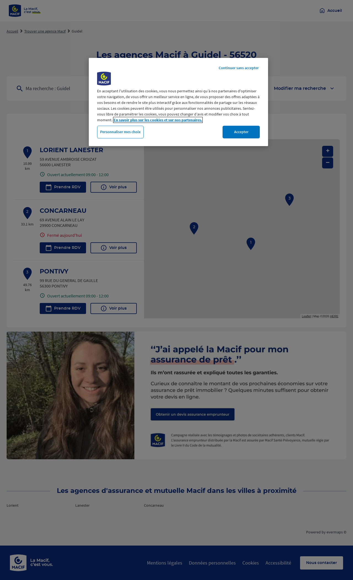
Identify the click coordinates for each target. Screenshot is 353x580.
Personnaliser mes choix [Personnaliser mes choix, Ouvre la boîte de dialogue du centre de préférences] (120, 131)
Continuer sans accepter (239, 67)
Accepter (241, 131)
